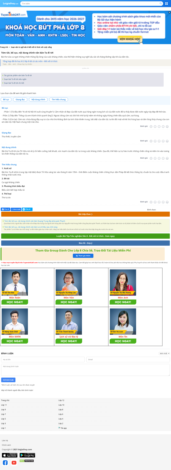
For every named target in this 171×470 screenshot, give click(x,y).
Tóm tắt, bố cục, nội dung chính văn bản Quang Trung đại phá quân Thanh (34, 221)
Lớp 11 (4, 405)
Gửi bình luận (8, 380)
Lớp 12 (61, 400)
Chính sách (6, 445)
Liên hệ (5, 440)
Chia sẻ (5, 209)
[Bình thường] (159, 126)
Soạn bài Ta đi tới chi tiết (14, 83)
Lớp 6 (61, 414)
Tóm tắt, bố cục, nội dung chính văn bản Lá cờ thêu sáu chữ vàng (30, 227)
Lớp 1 (3, 428)
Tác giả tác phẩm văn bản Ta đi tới (18, 75)
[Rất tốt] (167, 126)
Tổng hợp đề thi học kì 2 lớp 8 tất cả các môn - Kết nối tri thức (30, 61)
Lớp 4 (61, 419)
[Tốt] (163, 126)
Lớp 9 (3, 409)
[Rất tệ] (151, 126)
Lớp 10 (61, 405)
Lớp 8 (61, 409)
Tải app (63, 428)
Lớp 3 (3, 423)
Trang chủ (5, 400)
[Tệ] (155, 126)
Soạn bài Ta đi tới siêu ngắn (15, 79)
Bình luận (15, 209)
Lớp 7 (3, 414)
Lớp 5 (3, 419)
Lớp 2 (61, 423)
